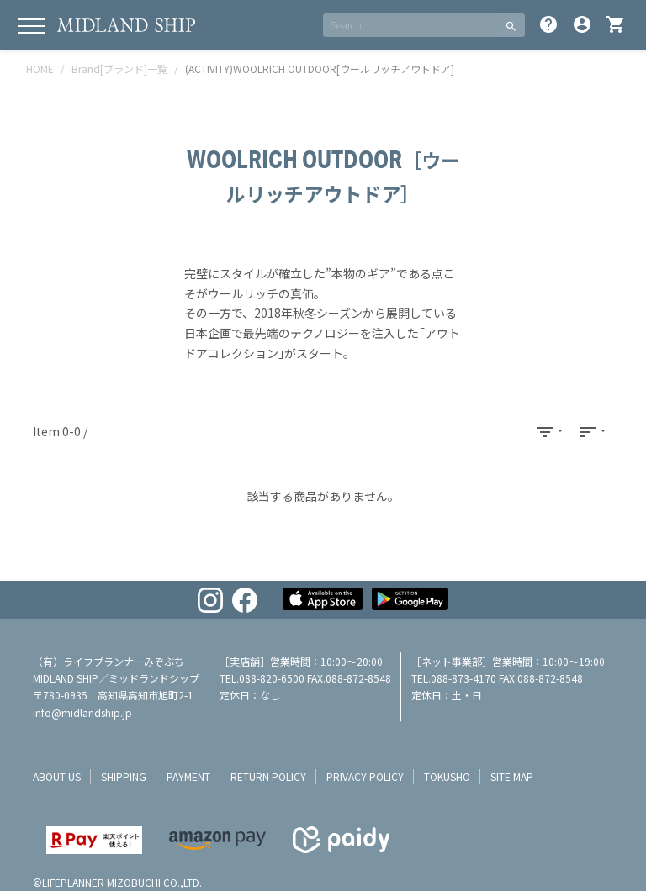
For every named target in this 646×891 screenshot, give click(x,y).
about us (57, 776)
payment (188, 776)
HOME (40, 68)
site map (511, 776)
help (548, 24)
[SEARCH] (410, 25)
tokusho (447, 776)
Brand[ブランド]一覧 (119, 68)
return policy (268, 776)
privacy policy (365, 776)
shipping (123, 776)
